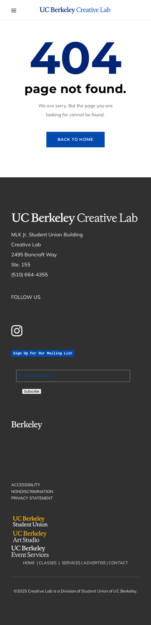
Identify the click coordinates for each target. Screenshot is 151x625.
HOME (29, 562)
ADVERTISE (94, 562)
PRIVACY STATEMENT (32, 497)
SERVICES (71, 562)
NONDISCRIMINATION (32, 491)
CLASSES (48, 562)
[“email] (73, 376)
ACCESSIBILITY (25, 484)
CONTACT (118, 562)
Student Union (94, 590)
